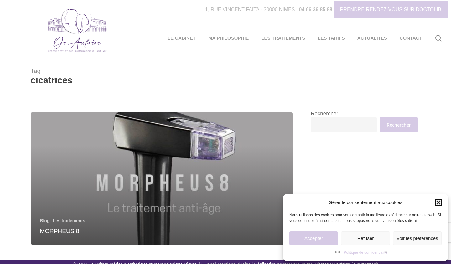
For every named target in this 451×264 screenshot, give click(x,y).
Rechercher (324, 114)
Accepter (313, 238)
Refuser (365, 238)
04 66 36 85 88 (315, 9)
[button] (438, 202)
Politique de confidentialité (365, 252)
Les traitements (69, 220)
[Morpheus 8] (162, 178)
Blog (45, 220)
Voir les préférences (417, 238)
